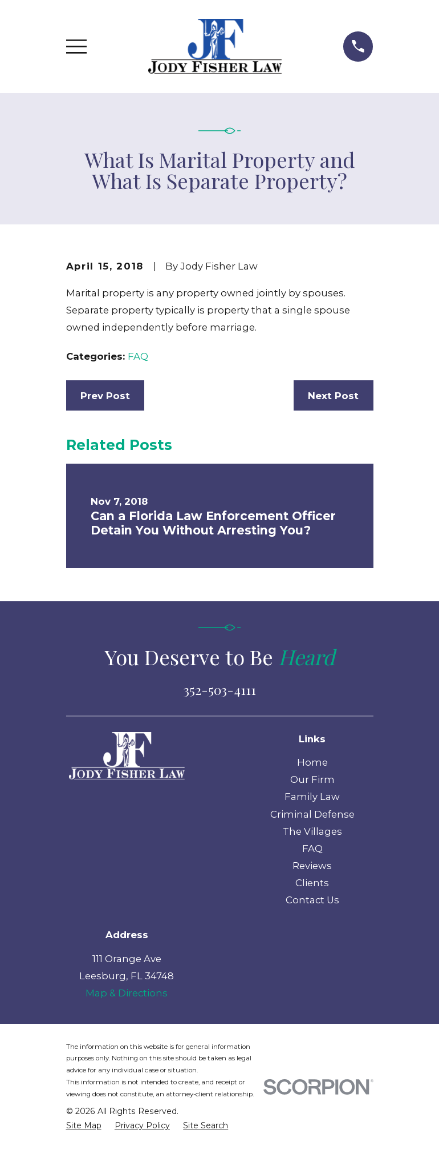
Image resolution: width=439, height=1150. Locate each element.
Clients (312, 882)
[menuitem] (83, 1126)
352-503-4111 (220, 689)
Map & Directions (127, 993)
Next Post (333, 395)
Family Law (312, 796)
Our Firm (312, 779)
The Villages (312, 831)
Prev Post (105, 395)
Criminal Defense (312, 814)
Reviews (312, 865)
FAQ (138, 356)
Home (312, 762)
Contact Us (312, 900)
